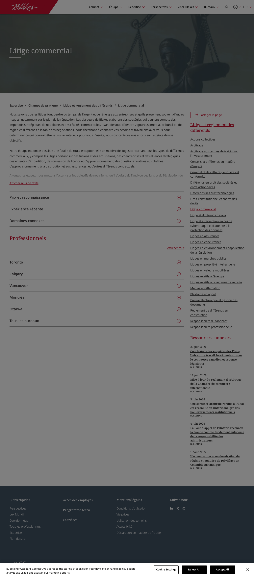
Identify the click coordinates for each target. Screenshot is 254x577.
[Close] (247, 569)
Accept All (222, 569)
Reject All (194, 569)
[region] (127, 570)
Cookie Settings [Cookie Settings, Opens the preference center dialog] (166, 569)
